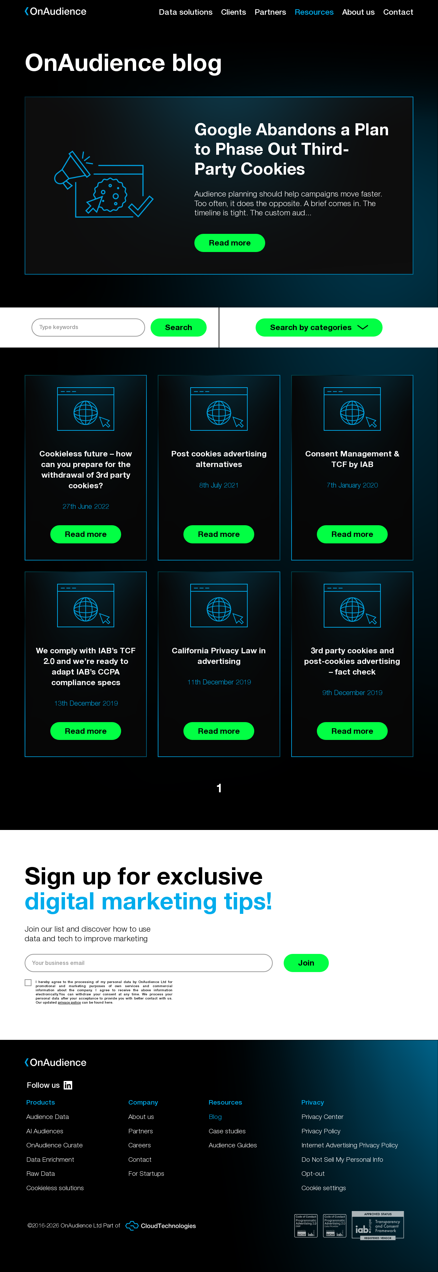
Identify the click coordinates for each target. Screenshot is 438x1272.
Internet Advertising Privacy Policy (349, 1145)
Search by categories (319, 327)
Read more (86, 534)
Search (178, 327)
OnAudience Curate (54, 1145)
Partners (270, 11)
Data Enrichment (50, 1159)
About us (358, 11)
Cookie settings (323, 1188)
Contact (398, 11)
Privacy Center (322, 1116)
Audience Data (47, 1116)
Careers (139, 1145)
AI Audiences (44, 1131)
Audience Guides (233, 1145)
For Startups (146, 1173)
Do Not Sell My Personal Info (342, 1159)
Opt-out (313, 1173)
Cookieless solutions (55, 1188)
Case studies (227, 1131)
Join (306, 962)
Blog (215, 1116)
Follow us (49, 1085)
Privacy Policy (320, 1131)
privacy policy (69, 1002)
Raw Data (40, 1173)
